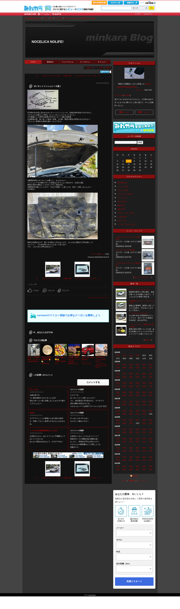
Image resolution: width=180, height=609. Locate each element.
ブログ (45, 18)
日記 (51, 18)
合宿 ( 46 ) (121, 205)
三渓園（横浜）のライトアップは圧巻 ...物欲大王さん (74, 360)
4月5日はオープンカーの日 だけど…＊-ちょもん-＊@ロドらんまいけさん (101, 362)
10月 (137, 368)
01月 (118, 355)
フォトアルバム (68, 62)
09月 (131, 368)
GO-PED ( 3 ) (122, 183)
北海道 (127, 95)
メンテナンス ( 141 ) (125, 194)
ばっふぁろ (34, 389)
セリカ (102, 254)
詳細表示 (89, 68)
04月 (137, 355)
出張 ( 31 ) (121, 209)
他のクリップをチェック (142, 277)
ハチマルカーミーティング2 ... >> (87, 76)
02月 (124, 355)
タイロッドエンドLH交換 (125, 250)
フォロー (124, 112)
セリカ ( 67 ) (122, 202)
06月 (150, 365)
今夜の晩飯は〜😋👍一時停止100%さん (61, 360)
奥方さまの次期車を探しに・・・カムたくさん (88, 360)
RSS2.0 (135, 476)
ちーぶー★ (119, 95)
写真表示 (108, 68)
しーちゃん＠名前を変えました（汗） (44, 430)
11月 (144, 368)
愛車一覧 (148, 340)
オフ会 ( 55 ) (122, 217)
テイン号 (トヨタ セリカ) (138, 313)
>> (140, 149)
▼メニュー (102, 62)
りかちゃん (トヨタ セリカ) (139, 290)
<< (129, 149)
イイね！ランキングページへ (98, 298)
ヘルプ (142, 3)
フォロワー (144, 112)
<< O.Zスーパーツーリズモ (48, 76)
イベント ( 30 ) (122, 186)
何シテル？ (139, 90)
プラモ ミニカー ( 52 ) (125, 213)
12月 (150, 368)
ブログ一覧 (58, 18)
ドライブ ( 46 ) (122, 190)
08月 (124, 368)
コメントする (93, 382)
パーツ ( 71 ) (122, 198)
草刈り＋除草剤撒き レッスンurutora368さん (34, 359)
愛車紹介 (50, 62)
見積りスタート (134, 581)
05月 (144, 365)
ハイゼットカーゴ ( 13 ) (126, 224)
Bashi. (32, 413)
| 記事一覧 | (67, 76)
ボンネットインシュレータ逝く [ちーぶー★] (79, 18)
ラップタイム (85, 62)
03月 (131, 355)
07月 (118, 368)
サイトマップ (142, 481)
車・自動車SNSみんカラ (33, 18)
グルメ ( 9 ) (121, 220)
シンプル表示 (98, 68)
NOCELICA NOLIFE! (48, 42)
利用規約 (131, 481)
